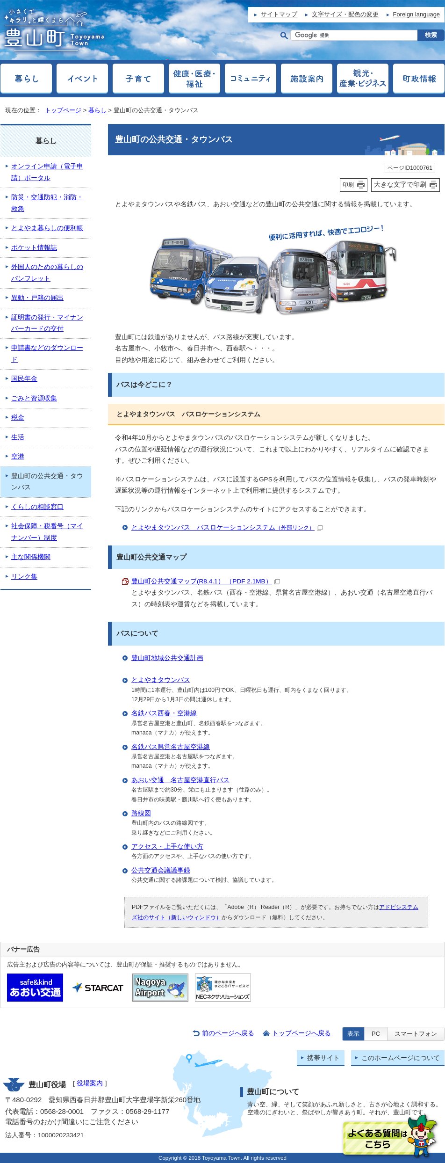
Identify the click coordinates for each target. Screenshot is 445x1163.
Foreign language (416, 14)
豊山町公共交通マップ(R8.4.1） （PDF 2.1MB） (205, 581)
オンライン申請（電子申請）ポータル (47, 172)
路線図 (141, 813)
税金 (17, 417)
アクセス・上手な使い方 (167, 846)
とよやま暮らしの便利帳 (47, 228)
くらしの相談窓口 (37, 506)
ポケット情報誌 (34, 247)
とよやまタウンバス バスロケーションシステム (227, 527)
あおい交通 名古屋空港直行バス (180, 780)
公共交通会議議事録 (160, 870)
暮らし (97, 110)
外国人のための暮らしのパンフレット (47, 272)
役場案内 (90, 1083)
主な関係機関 (30, 556)
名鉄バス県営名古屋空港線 (170, 746)
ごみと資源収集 (34, 398)
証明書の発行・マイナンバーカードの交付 (47, 323)
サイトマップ (279, 14)
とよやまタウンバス (160, 679)
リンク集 (24, 576)
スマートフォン (416, 1033)
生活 (17, 437)
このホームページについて (400, 1057)
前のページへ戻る (228, 1033)
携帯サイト (323, 1057)
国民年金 (24, 378)
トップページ (63, 110)
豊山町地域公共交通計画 (167, 657)
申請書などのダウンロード (47, 353)
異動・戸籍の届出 (37, 297)
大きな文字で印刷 (400, 184)
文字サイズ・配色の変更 (345, 14)
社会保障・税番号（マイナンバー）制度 (47, 532)
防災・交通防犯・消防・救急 (47, 203)
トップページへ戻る (301, 1033)
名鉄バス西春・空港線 (164, 713)
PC (376, 1033)
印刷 (348, 185)
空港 (17, 456)
